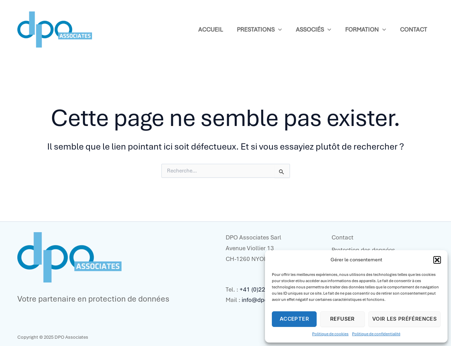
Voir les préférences (404, 318)
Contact (413, 29)
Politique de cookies (330, 333)
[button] (437, 259)
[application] (278, 30)
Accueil (210, 29)
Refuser (342, 318)
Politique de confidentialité (376, 333)
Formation (365, 30)
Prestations (259, 30)
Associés (313, 30)
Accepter (294, 318)
